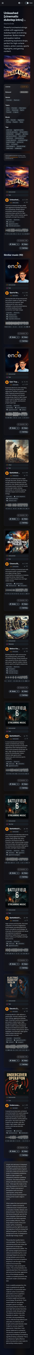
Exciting (8, 122)
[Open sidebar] (3, 3)
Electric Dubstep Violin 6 (20, 1009)
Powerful (15, 122)
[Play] (7, 200)
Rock (22, 850)
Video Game (22, 108)
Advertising (15, 110)
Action (8, 110)
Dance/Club (17, 1038)
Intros (7, 108)
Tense (21, 122)
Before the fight (16, 649)
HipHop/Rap (9, 407)
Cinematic (9, 100)
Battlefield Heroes (17, 473)
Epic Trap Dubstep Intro (19, 382)
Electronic (16, 100)
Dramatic (13, 120)
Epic (7, 120)
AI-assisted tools (14, 157)
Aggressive (21, 120)
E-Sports (16, 112)
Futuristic (8, 112)
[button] (24, 248)
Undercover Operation (19, 1105)
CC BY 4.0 (24, 87)
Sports (22, 110)
